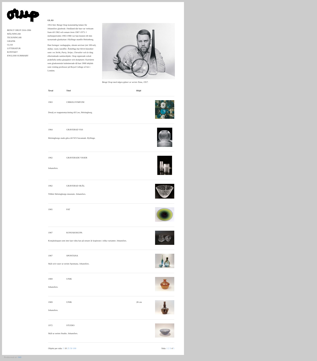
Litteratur (14, 48)
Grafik (11, 41)
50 (71, 348)
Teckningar (14, 37)
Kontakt (12, 52)
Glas (10, 44)
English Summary (18, 55)
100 (74, 348)
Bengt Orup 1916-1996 (19, 30)
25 (68, 348)
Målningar (14, 34)
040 (19, 357)
